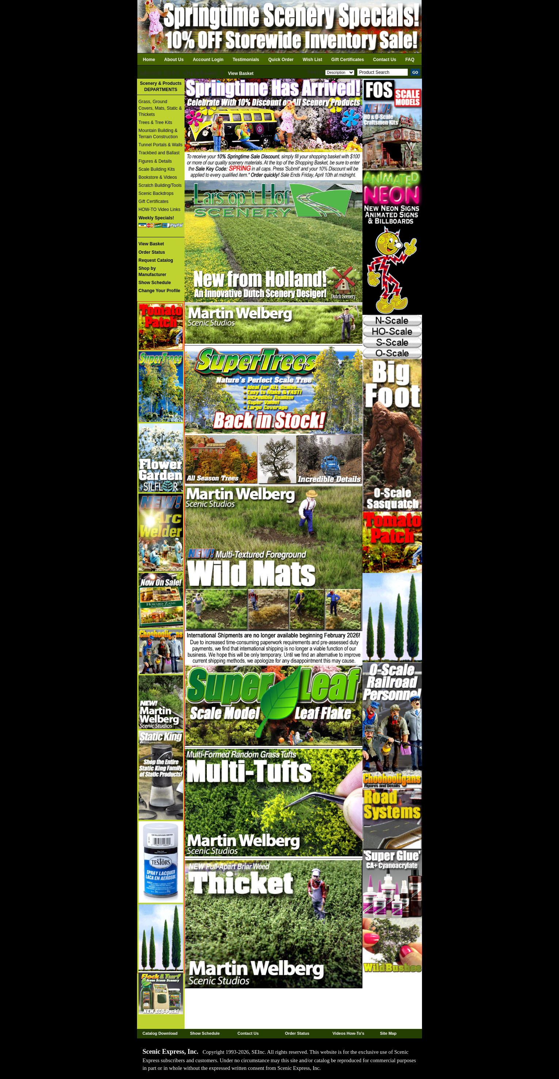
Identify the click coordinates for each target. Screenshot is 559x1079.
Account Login (208, 59)
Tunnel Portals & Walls (160, 144)
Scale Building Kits (156, 169)
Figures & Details (155, 161)
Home (149, 59)
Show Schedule (205, 1033)
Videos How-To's (348, 1033)
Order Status (297, 1033)
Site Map (388, 1033)
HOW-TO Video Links (159, 209)
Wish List (312, 59)
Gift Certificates (347, 59)
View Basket (241, 73)
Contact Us (384, 59)
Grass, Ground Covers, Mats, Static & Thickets (160, 108)
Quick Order (280, 59)
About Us (173, 59)
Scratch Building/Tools (160, 185)
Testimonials (246, 59)
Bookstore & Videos (157, 177)
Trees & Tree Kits (155, 122)
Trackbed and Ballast (158, 152)
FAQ (409, 59)
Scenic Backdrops (156, 193)
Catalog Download (160, 1033)
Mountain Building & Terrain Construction (158, 133)
